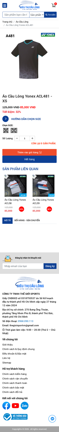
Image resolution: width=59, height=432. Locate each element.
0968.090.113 (25, 321)
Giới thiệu (7, 344)
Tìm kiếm (50, 14)
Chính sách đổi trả (12, 391)
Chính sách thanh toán (14, 382)
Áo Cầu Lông (22, 21)
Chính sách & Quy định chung (18, 349)
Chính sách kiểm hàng (14, 373)
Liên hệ (6, 358)
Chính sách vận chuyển (15, 378)
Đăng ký (50, 266)
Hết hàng (29, 159)
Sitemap (6, 362)
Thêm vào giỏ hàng (29, 152)
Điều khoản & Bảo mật (14, 353)
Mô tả (7, 220)
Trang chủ (7, 21)
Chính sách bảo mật (13, 387)
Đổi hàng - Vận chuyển (27, 220)
